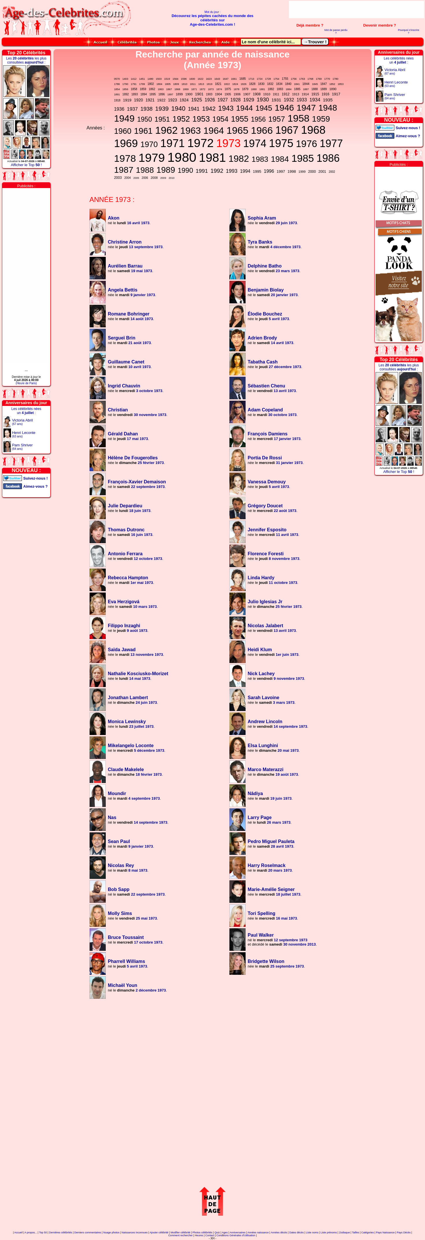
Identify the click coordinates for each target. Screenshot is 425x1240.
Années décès (279, 1232)
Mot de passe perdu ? (336, 31)
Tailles (355, 1232)
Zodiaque (344, 1232)
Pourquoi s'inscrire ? (408, 31)
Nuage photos (111, 1232)
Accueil (18, 1232)
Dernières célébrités (60, 1232)
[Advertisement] (356, 9)
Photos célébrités (202, 1232)
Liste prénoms (329, 1232)
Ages (225, 1232)
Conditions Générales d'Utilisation (235, 1235)
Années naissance (258, 1232)
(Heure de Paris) (26, 383)
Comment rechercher (180, 1235)
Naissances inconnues (135, 1232)
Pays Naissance (385, 1232)
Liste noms (312, 1232)
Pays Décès (404, 1232)
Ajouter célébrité (159, 1232)
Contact (209, 1235)
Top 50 (43, 1232)
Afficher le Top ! (26, 165)
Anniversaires (238, 1232)
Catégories (367, 1232)
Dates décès (296, 1232)
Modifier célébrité (180, 1232)
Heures (199, 1235)
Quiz (217, 1232)
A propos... (31, 1232)
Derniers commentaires (87, 1232)
